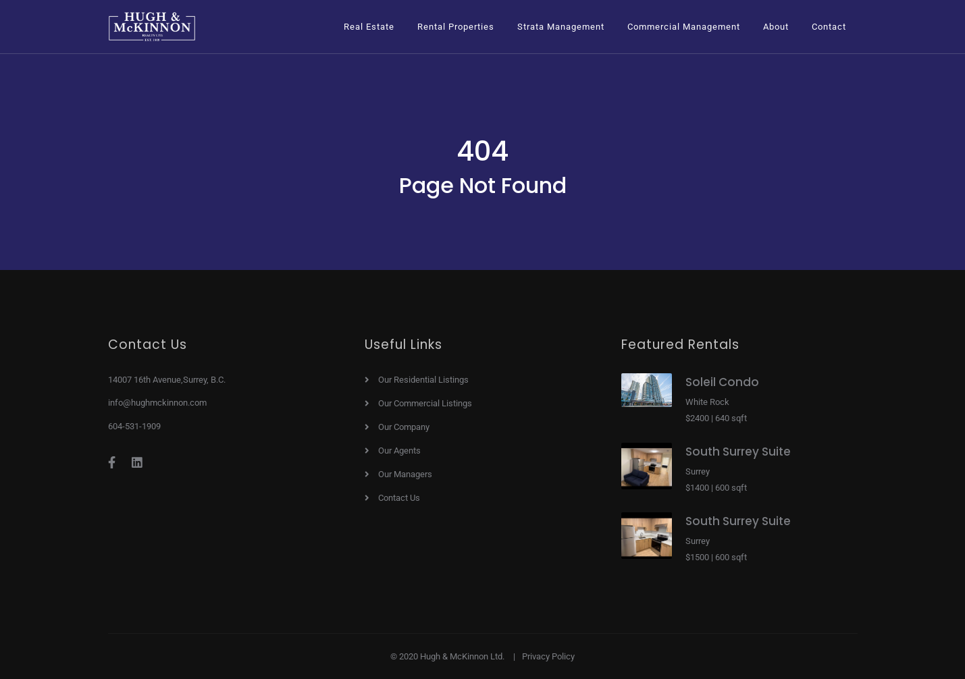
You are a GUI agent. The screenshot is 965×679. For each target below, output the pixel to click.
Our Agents (399, 451)
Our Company (403, 427)
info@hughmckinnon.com (157, 403)
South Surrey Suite (738, 451)
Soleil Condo (722, 382)
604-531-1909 (134, 426)
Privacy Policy (548, 656)
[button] (369, 26)
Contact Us (399, 498)
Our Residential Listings (423, 380)
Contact (829, 27)
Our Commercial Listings (425, 403)
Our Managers (405, 474)
